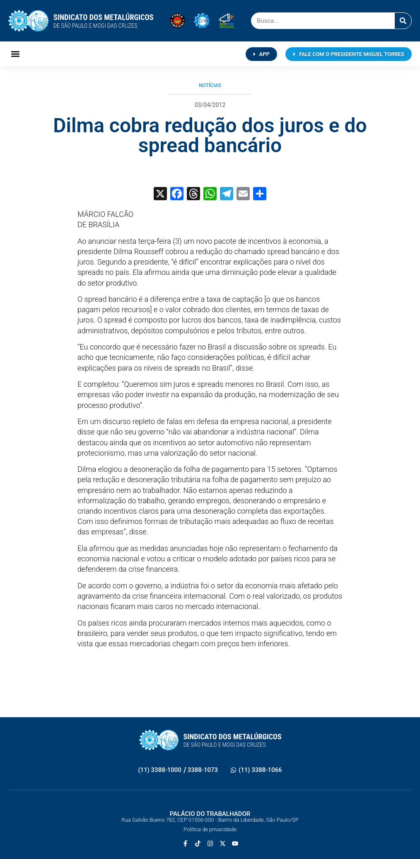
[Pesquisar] (403, 21)
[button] (15, 54)
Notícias (210, 85)
